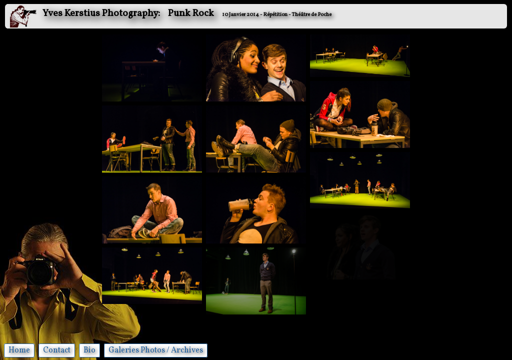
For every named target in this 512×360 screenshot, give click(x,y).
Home (19, 350)
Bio (90, 350)
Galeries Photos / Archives (155, 350)
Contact (56, 350)
